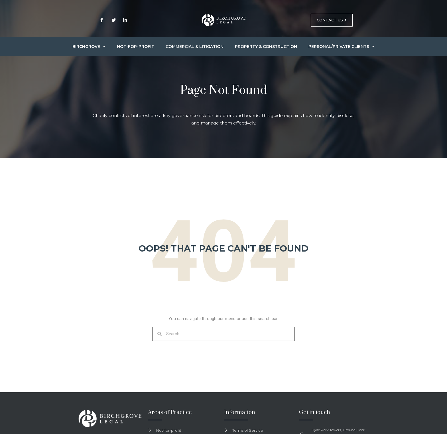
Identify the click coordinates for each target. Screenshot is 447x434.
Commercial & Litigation (195, 46)
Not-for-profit (135, 46)
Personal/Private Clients (341, 46)
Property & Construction (266, 46)
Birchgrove (88, 46)
